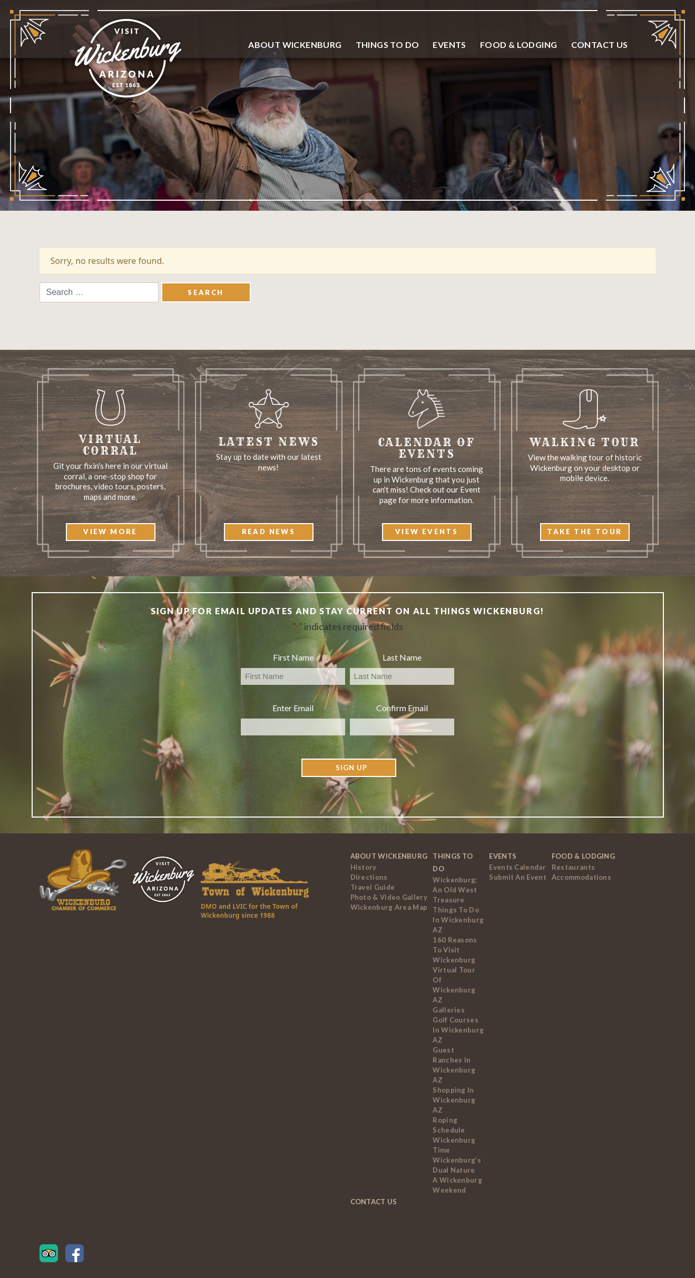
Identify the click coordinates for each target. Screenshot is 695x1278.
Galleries (449, 1010)
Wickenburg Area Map (389, 907)
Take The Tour (584, 531)
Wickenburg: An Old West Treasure (455, 890)
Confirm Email (402, 708)
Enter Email (293, 708)
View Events (426, 531)
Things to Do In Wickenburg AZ (458, 920)
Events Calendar (517, 867)
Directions (369, 877)
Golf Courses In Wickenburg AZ (458, 1030)
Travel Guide (372, 887)
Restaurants (573, 867)
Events (449, 45)
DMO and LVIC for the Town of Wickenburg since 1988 (249, 911)
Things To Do (387, 45)
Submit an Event (517, 877)
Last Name (402, 657)
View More (110, 531)
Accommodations (581, 877)
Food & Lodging (518, 45)
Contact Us (599, 45)
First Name (293, 657)
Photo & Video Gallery (388, 897)
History (363, 867)
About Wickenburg (294, 45)
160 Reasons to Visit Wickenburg (455, 950)
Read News (269, 531)
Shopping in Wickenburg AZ (454, 1100)
